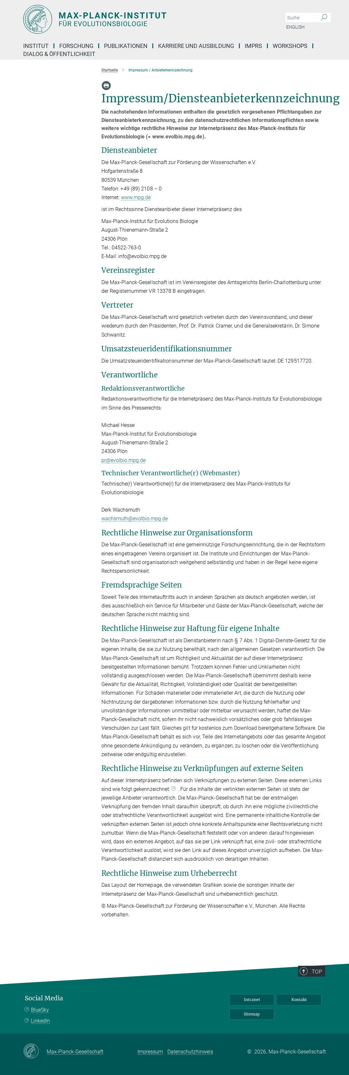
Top (321, 990)
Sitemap (252, 1014)
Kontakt (299, 999)
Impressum (150, 1052)
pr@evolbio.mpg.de (123, 460)
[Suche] (324, 17)
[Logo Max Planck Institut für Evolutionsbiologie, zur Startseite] (144, 19)
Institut (36, 45)
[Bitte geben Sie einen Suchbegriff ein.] (301, 18)
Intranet (252, 999)
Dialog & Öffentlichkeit (59, 53)
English (295, 27)
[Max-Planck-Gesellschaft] (35, 1051)
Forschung (76, 45)
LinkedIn (40, 1021)
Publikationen (125, 45)
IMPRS (253, 45)
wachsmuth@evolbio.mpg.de (134, 518)
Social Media (44, 998)
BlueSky (40, 1010)
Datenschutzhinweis (190, 1052)
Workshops (290, 45)
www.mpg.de (136, 197)
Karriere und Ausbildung (196, 45)
